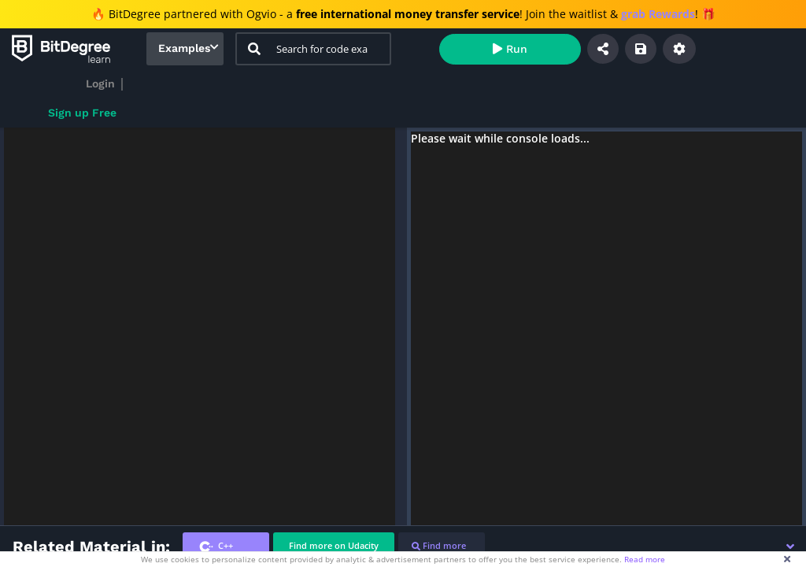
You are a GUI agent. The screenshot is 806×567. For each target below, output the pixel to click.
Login (100, 83)
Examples (184, 48)
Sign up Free (82, 112)
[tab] (226, 546)
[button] (790, 546)
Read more (644, 559)
